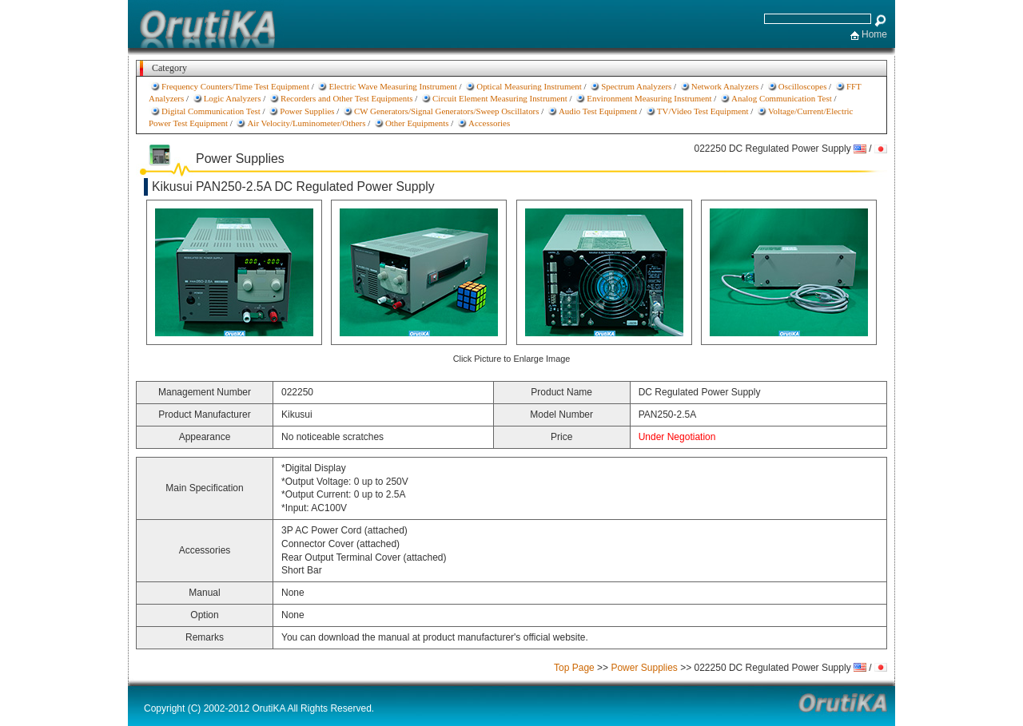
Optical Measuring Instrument (528, 86)
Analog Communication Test (781, 98)
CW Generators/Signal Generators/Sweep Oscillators (446, 111)
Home (874, 34)
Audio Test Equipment (598, 111)
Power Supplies (307, 111)
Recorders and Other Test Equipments (347, 98)
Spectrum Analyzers (636, 86)
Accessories (489, 123)
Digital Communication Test (211, 111)
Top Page (574, 667)
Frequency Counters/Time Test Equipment (235, 86)
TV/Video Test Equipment (703, 111)
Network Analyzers (725, 86)
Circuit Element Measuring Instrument (499, 98)
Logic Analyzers (232, 98)
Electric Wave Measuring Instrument (392, 86)
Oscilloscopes (802, 86)
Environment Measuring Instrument (649, 98)
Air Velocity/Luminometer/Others (306, 123)
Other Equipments (417, 123)
